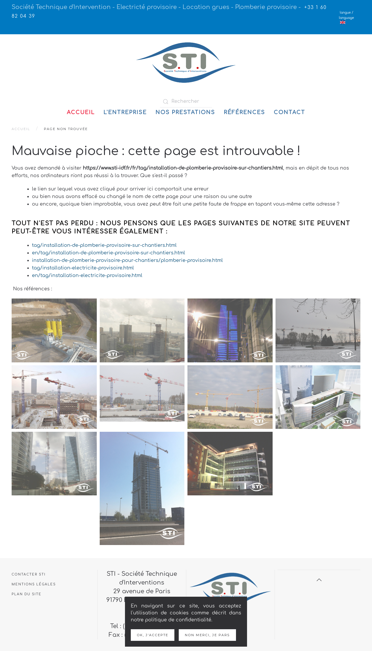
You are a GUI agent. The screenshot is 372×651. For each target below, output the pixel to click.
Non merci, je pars (207, 635)
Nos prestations (185, 112)
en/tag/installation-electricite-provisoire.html (87, 275)
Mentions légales (34, 584)
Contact (289, 112)
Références (244, 112)
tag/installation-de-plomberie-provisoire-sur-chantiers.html (104, 245)
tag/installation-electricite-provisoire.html (83, 268)
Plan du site (27, 594)
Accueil (81, 112)
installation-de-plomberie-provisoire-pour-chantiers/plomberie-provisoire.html (127, 260)
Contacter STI (29, 574)
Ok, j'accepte (152, 635)
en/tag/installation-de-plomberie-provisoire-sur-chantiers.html (108, 253)
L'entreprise (125, 112)
